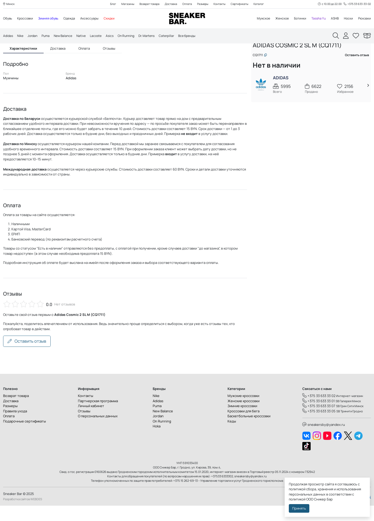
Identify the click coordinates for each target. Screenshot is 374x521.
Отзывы (84, 426)
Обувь (8, 18)
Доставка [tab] (57, 58)
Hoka (157, 441)
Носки (347, 18)
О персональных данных (98, 431)
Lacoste (102, 36)
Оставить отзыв (27, 357)
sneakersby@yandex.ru (323, 440)
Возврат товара (147, 4)
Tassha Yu (316, 18)
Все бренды (200, 36)
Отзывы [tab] (109, 58)
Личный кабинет (91, 421)
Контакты (222, 4)
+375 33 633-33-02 (356, 4)
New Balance (67, 36)
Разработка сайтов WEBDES (22, 514)
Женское (277, 18)
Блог (108, 4)
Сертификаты (243, 4)
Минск (9, 4)
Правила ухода (15, 426)
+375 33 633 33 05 (319, 426)
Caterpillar (178, 36)
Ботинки (296, 18)
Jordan (34, 36)
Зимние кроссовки (242, 421)
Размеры (203, 4)
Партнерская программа (98, 416)
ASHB (333, 18)
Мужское (257, 18)
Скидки (116, 18)
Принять (299, 508)
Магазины (124, 4)
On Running (134, 36)
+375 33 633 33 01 (318, 416)
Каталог (264, 4)
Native (86, 36)
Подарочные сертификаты (24, 436)
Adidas (8, 36)
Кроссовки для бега (243, 426)
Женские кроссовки (243, 416)
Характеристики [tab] (23, 58)
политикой (297, 499)
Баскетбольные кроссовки (249, 431)
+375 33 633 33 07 (318, 421)
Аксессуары (95, 18)
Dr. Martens (157, 36)
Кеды (232, 436)
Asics (116, 36)
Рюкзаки (364, 18)
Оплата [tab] (84, 58)
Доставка (169, 4)
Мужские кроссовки (243, 411)
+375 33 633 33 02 (318, 411)
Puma (48, 36)
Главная (261, 54)
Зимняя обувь (52, 18)
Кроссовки (26, 18)
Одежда (74, 18)
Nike (21, 36)
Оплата (187, 4)
